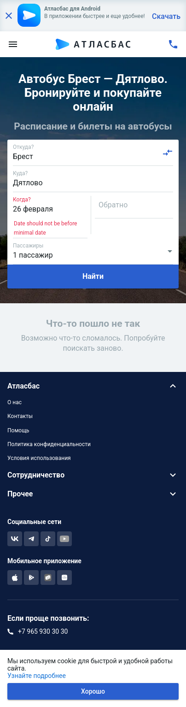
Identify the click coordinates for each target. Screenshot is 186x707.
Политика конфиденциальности (49, 444)
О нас (14, 402)
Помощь (18, 430)
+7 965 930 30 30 (43, 631)
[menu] (13, 44)
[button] (93, 386)
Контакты (20, 416)
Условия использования (39, 458)
